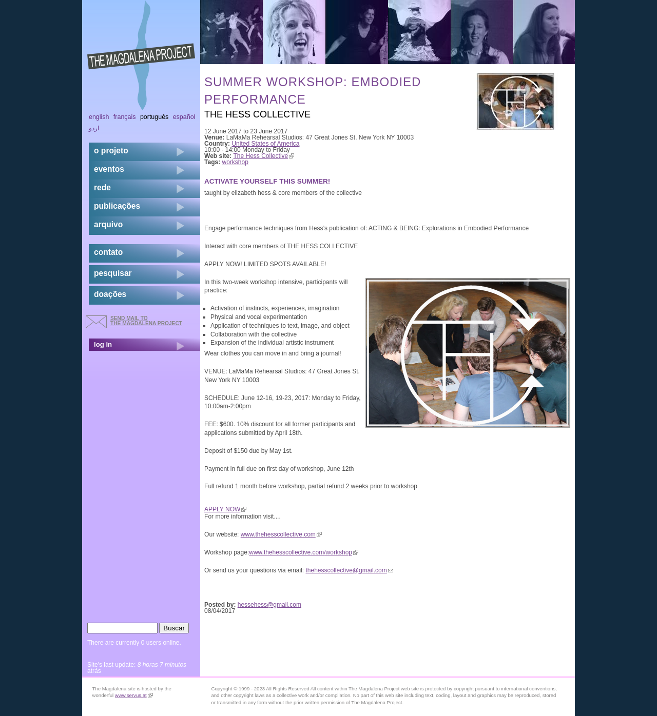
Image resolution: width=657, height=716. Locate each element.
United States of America (265, 143)
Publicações (117, 206)
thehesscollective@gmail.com (349, 570)
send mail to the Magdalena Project (146, 320)
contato (108, 252)
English (99, 117)
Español (184, 117)
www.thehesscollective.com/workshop (303, 552)
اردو (94, 128)
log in (103, 344)
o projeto (111, 150)
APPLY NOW (225, 509)
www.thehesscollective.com (281, 534)
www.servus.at (134, 695)
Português (154, 117)
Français (124, 117)
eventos (109, 169)
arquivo (108, 224)
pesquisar (113, 273)
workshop (235, 162)
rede (102, 187)
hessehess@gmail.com (269, 604)
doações (110, 294)
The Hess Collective (264, 156)
